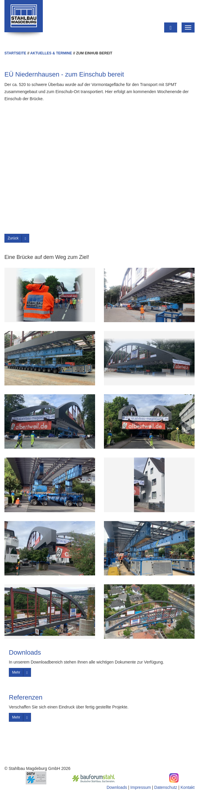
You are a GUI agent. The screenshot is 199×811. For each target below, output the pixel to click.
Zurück (17, 238)
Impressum (141, 787)
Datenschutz (165, 787)
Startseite (15, 53)
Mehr (20, 672)
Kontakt (188, 787)
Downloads (117, 787)
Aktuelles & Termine (51, 53)
